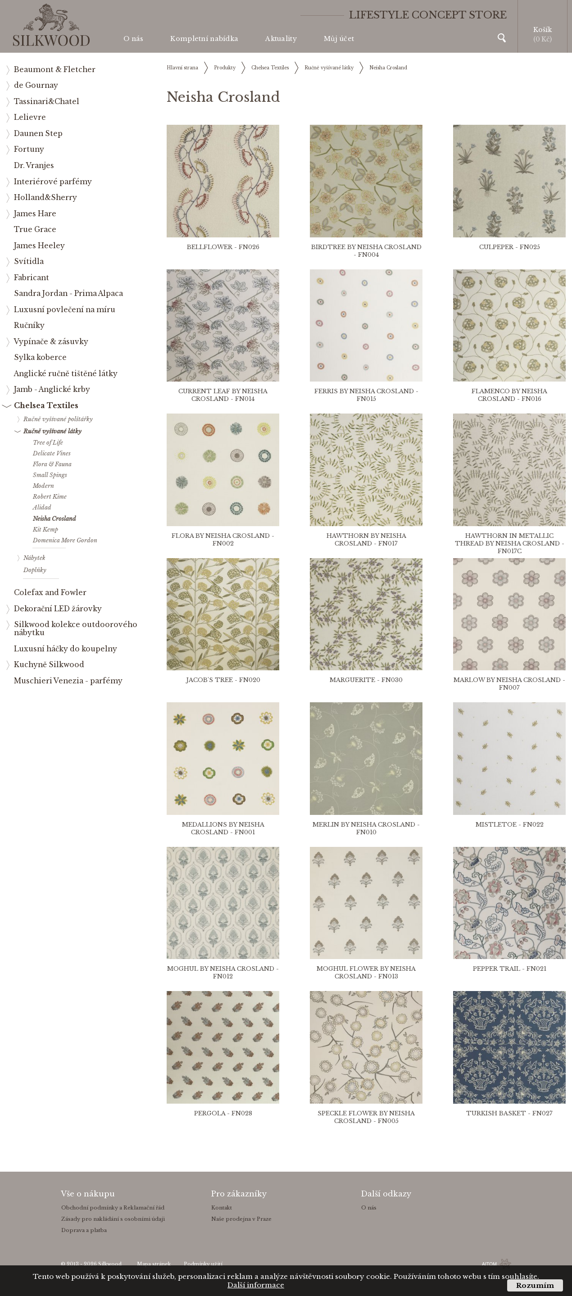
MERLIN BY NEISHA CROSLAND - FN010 (366, 828)
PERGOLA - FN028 (223, 1113)
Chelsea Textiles (270, 68)
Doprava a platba (84, 1230)
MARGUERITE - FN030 (366, 680)
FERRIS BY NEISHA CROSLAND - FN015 (366, 395)
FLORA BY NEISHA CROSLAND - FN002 (223, 539)
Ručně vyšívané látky (329, 68)
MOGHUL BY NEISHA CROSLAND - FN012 (223, 972)
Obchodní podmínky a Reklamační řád (112, 1208)
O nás (133, 39)
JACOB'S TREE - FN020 (223, 680)
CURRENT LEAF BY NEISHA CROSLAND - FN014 (223, 395)
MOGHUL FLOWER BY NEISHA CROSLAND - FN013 (366, 972)
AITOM (489, 1264)
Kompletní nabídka (204, 39)
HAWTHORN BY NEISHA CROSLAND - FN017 (366, 539)
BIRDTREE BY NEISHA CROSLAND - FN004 (366, 251)
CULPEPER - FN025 (509, 247)
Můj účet (339, 39)
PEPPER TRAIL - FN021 (509, 969)
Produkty (225, 68)
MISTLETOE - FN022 (510, 824)
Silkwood (110, 1264)
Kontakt (221, 1208)
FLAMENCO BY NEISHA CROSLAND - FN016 (509, 395)
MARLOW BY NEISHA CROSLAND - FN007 (509, 683)
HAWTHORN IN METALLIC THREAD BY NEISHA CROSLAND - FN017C (509, 543)
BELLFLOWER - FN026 (223, 247)
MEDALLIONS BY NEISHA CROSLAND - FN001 (223, 828)
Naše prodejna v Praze (241, 1219)
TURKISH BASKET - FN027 (509, 1113)
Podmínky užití (203, 1264)
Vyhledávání (502, 38)
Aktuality (281, 39)
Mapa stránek (154, 1264)
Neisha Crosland (388, 68)
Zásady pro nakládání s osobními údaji (113, 1219)
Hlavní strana (182, 68)
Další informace (255, 1285)
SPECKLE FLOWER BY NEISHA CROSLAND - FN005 (366, 1117)
